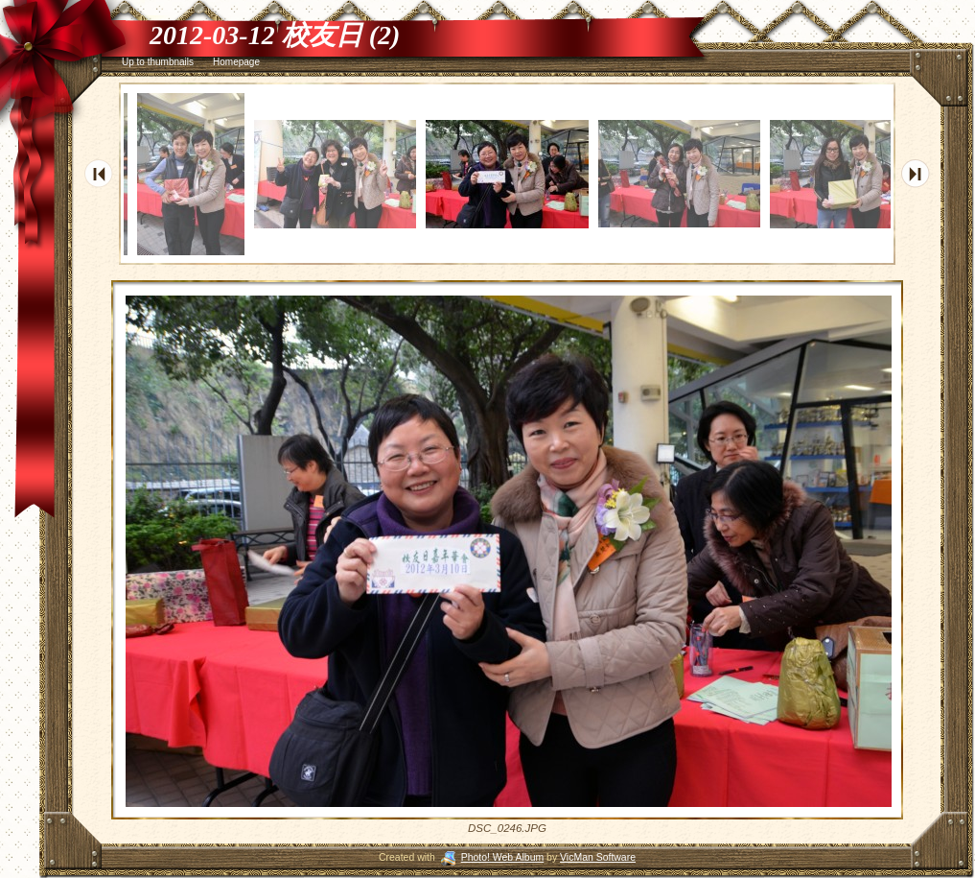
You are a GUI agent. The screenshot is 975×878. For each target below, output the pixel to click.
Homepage (236, 62)
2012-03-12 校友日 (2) (275, 35)
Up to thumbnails (158, 62)
